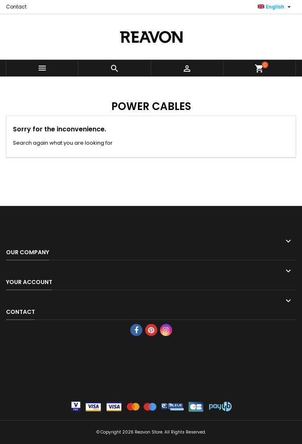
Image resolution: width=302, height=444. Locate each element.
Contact (16, 6)
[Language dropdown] (275, 7)
